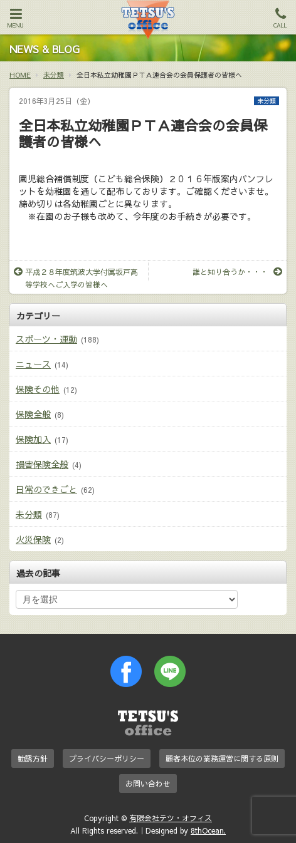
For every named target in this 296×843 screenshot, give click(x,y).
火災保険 (33, 539)
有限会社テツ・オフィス (170, 818)
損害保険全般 (42, 464)
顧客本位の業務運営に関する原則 (222, 758)
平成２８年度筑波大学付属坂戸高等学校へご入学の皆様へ (76, 278)
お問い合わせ (148, 783)
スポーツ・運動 (46, 339)
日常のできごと (46, 489)
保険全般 (33, 414)
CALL (280, 18)
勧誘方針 (33, 758)
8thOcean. (208, 830)
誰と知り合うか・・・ (237, 272)
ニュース (33, 364)
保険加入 (33, 439)
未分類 (266, 100)
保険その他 (38, 389)
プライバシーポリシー (106, 758)
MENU (15, 18)
